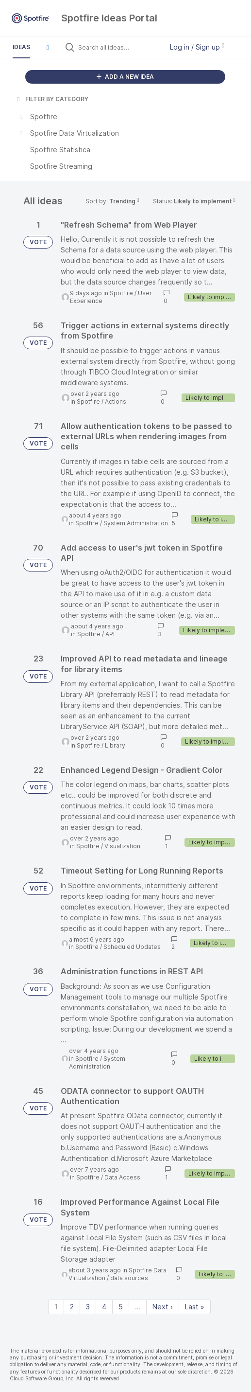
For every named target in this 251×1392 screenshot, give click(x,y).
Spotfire (121, 293)
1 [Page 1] (56, 1307)
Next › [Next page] (162, 1307)
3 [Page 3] (88, 1307)
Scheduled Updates (132, 946)
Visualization (122, 846)
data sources (129, 1278)
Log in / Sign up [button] (197, 47)
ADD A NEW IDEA (125, 76)
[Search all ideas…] (118, 47)
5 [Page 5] (120, 1307)
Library (115, 745)
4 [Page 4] (104, 1307)
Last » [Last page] (194, 1307)
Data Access (122, 1177)
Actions (115, 401)
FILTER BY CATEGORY (52, 99)
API (110, 634)
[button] (47, 47)
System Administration (135, 523)
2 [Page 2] (72, 1307)
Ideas (21, 47)
